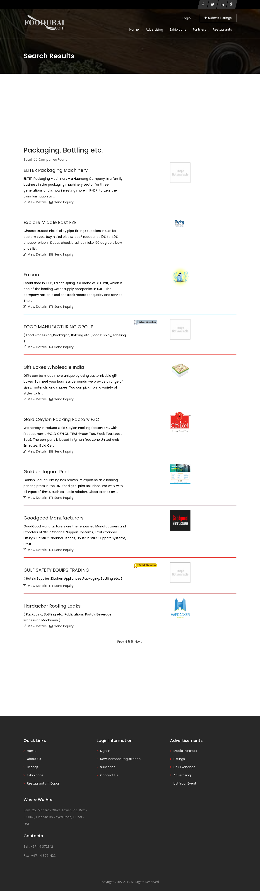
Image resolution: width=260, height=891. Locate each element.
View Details (35, 202)
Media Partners (185, 750)
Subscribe (108, 767)
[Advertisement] (130, 108)
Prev (120, 641)
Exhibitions (178, 29)
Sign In (105, 750)
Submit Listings (218, 18)
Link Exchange (184, 767)
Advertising (154, 29)
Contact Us (109, 775)
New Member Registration (120, 759)
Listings (32, 767)
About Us (34, 759)
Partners (199, 29)
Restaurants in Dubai (43, 783)
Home (134, 29)
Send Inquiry (61, 202)
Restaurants (222, 29)
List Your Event (184, 783)
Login (187, 18)
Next (138, 641)
